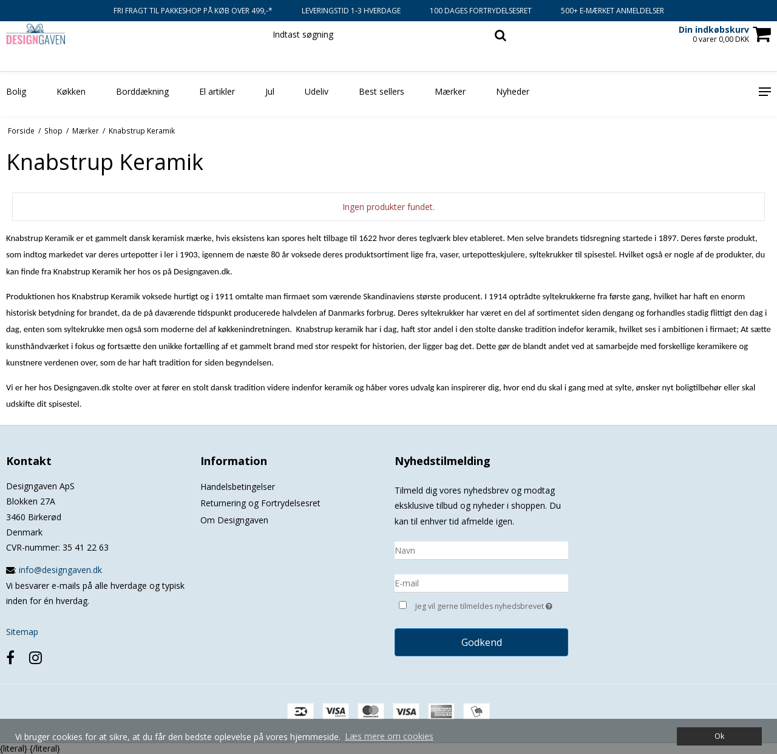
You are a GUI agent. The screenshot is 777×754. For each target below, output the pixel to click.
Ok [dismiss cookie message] (719, 736)
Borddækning (142, 91)
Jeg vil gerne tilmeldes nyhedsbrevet (491, 605)
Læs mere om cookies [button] (389, 736)
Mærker (450, 91)
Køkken (71, 91)
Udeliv (316, 91)
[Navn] (481, 549)
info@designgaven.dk (60, 570)
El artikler (217, 91)
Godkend (481, 642)
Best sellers (381, 91)
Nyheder (512, 91)
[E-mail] (481, 582)
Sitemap (22, 631)
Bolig (16, 91)
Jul (269, 91)
